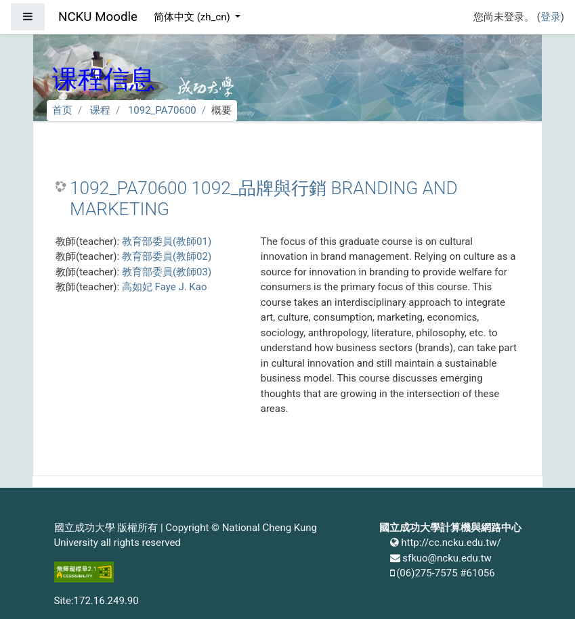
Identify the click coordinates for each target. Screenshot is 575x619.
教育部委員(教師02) (166, 256)
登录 (550, 17)
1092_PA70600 (162, 110)
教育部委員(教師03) (166, 272)
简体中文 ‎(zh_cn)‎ (193, 17)
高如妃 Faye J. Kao (164, 287)
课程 (100, 110)
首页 (62, 110)
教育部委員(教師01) (166, 241)
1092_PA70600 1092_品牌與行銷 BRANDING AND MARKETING (264, 199)
